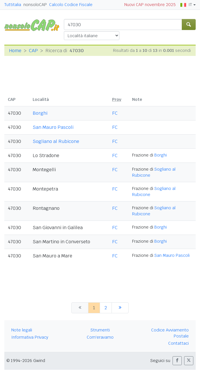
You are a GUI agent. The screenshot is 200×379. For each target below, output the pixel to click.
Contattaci (178, 343)
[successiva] (120, 307)
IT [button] (186, 4)
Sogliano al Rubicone (56, 141)
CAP (33, 51)
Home (15, 51)
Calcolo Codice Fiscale (70, 4)
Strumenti (100, 330)
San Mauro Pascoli (53, 127)
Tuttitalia (12, 4)
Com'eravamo (100, 337)
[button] (177, 360)
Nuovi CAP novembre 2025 (150, 4)
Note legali (21, 330)
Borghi (40, 113)
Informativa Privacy (29, 337)
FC (115, 113)
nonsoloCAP (35, 4)
